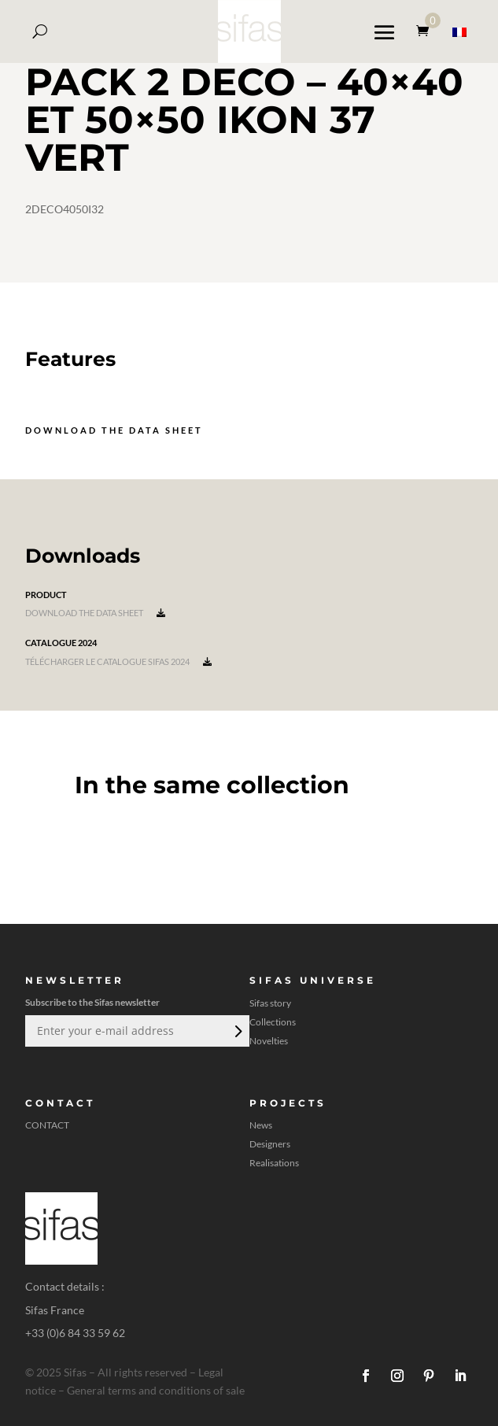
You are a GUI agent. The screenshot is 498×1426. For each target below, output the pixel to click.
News (260, 1125)
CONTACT (47, 1125)
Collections (272, 1022)
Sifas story (270, 1003)
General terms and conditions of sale (156, 1390)
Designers (269, 1144)
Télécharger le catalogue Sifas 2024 (118, 661)
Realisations (274, 1163)
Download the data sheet (114, 430)
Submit (236, 1031)
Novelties (268, 1041)
